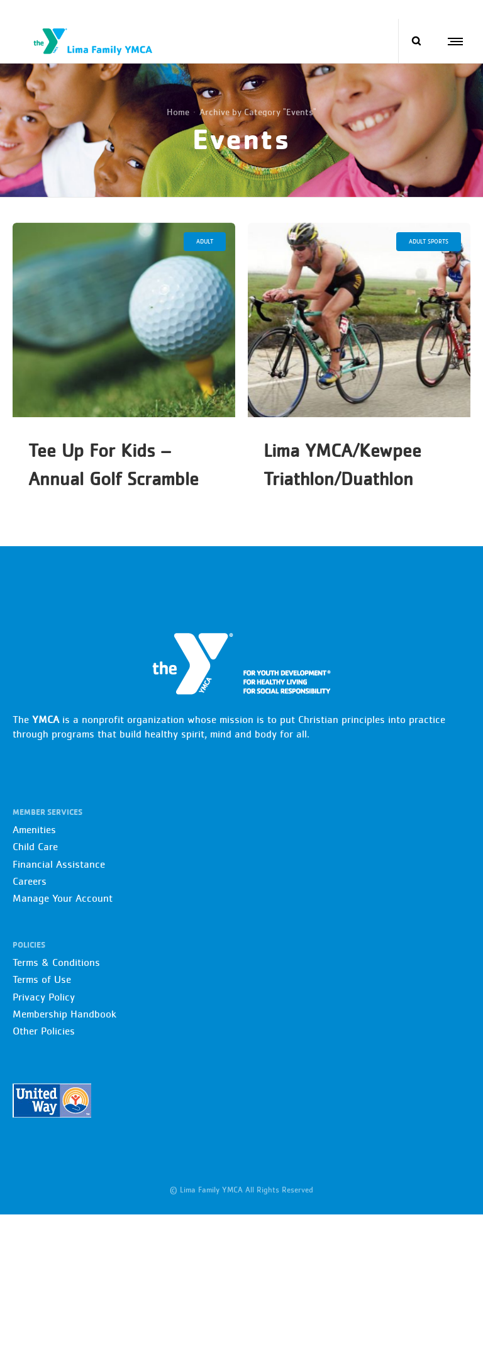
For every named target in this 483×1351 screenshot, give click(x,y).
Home (178, 111)
